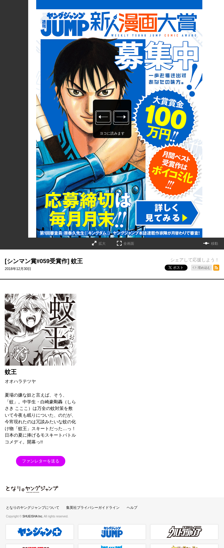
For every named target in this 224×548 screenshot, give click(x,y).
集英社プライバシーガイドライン (93, 508)
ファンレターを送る (40, 461)
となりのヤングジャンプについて (32, 508)
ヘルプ (132, 508)
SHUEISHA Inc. (33, 516)
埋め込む (204, 267)
